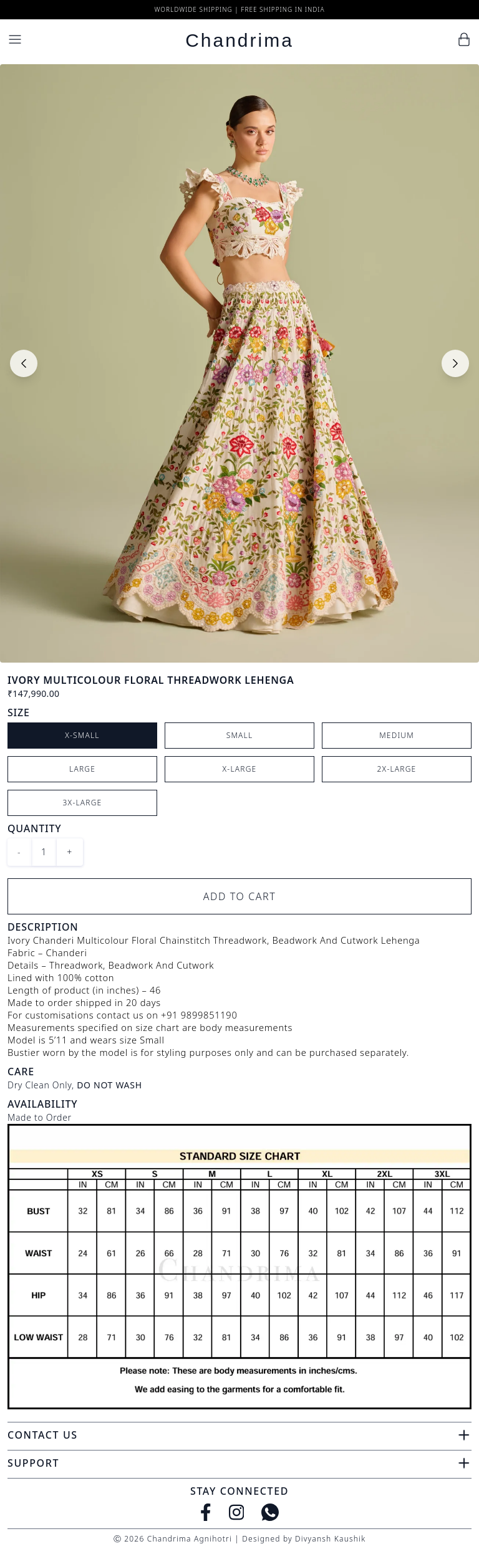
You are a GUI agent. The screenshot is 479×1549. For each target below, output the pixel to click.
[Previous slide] (23, 363)
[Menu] (14, 39)
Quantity (34, 828)
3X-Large (82, 802)
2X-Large (397, 769)
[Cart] (464, 39)
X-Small (82, 735)
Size (18, 712)
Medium (396, 735)
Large (82, 769)
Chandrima (239, 40)
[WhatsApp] (270, 1512)
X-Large (240, 769)
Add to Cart (239, 896)
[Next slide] (455, 363)
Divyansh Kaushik (330, 1538)
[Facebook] (205, 1512)
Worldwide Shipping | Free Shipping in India (239, 9)
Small (239, 735)
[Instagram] (236, 1512)
